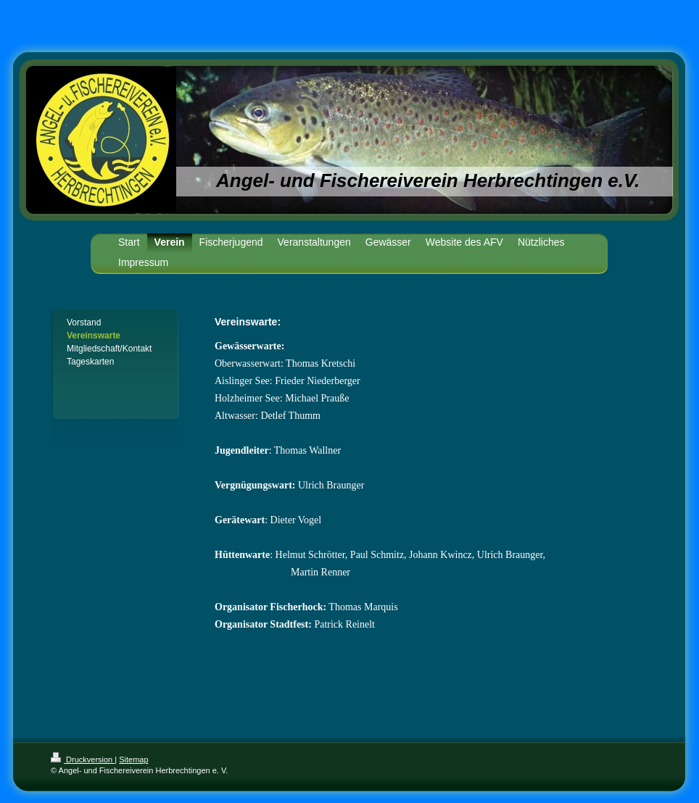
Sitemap (133, 759)
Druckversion (83, 759)
